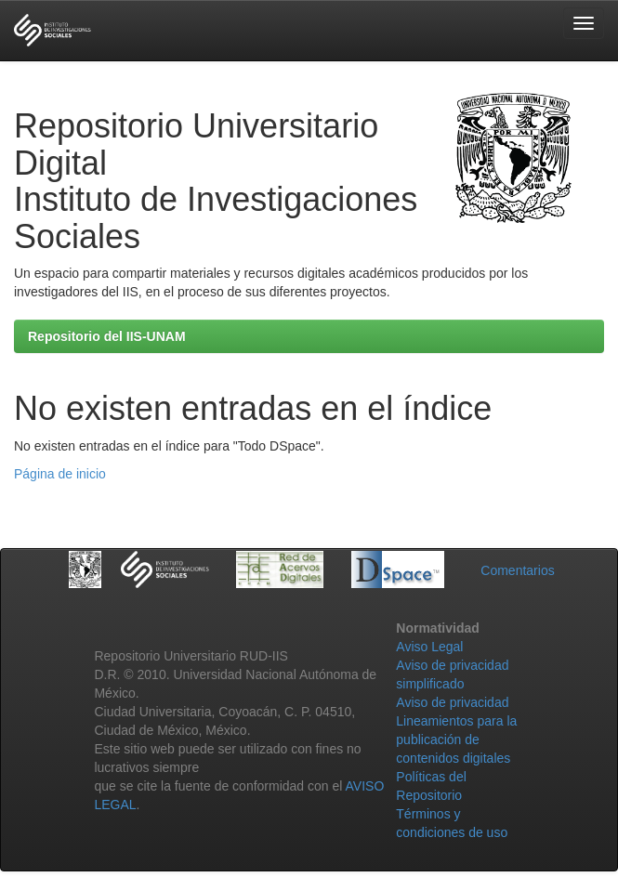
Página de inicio (60, 473)
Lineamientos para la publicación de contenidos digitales (456, 739)
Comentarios (517, 570)
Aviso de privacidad (452, 702)
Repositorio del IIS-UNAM (107, 336)
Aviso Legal (429, 646)
